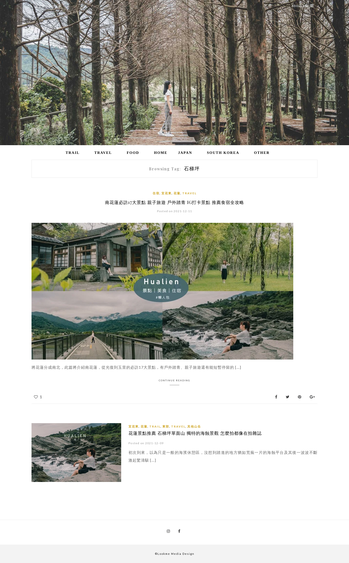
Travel (103, 153)
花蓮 (177, 193)
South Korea (223, 153)
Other (262, 153)
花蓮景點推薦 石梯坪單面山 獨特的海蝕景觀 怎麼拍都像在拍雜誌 (194, 433)
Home (160, 153)
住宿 (156, 193)
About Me (303, 6)
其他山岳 (194, 426)
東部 (165, 426)
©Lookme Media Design (174, 553)
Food (133, 153)
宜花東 (166, 193)
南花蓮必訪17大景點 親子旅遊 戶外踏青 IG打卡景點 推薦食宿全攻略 (174, 202)
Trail (73, 153)
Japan (185, 153)
